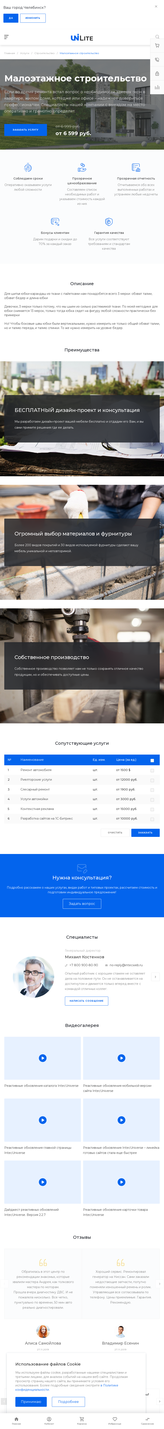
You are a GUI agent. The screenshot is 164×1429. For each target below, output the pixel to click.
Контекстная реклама (37, 809)
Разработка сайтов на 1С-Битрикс (46, 818)
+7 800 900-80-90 (83, 965)
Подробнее (68, 1402)
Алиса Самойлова (43, 1343)
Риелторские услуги (36, 780)
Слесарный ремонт (35, 789)
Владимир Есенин (120, 1343)
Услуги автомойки (34, 799)
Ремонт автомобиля (35, 770)
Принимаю (31, 1402)
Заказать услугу (25, 129)
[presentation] (155, 977)
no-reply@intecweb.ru (126, 965)
